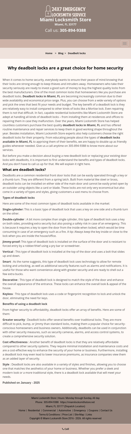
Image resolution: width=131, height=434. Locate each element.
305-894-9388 (73, 30)
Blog (60, 53)
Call (65, 429)
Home (48, 53)
